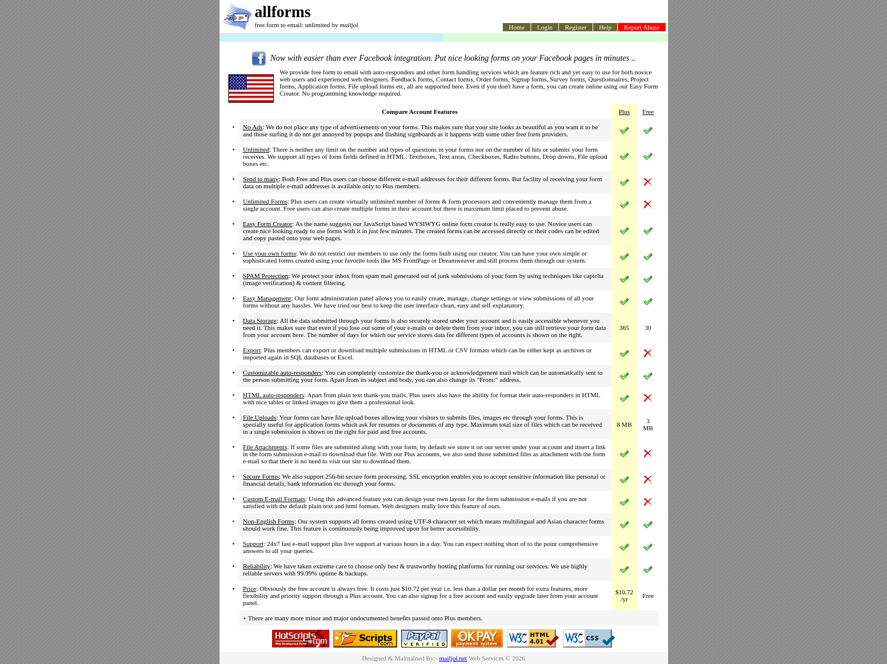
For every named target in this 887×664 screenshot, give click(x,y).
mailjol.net (453, 658)
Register (576, 27)
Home (517, 27)
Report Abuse (641, 27)
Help (605, 27)
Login (544, 27)
